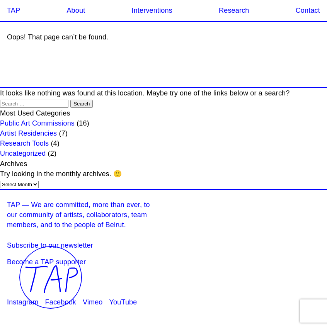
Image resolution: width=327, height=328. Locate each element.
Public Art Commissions (37, 123)
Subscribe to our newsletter (50, 245)
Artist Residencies (28, 133)
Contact (308, 10)
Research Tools (24, 143)
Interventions (151, 10)
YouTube (123, 302)
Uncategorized (23, 153)
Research (234, 10)
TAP (13, 10)
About (75, 10)
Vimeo (93, 302)
